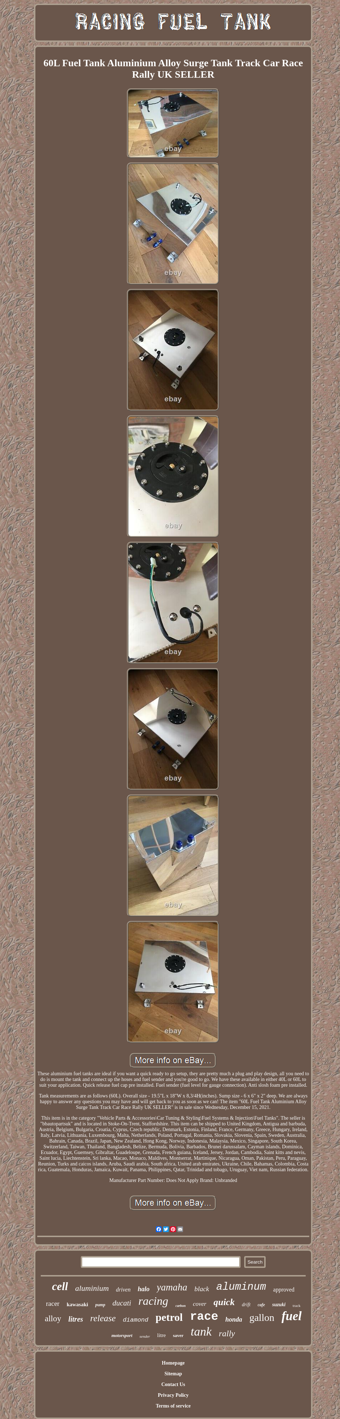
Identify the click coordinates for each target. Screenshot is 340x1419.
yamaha (172, 1287)
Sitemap (173, 1373)
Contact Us (173, 1384)
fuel (291, 1316)
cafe (261, 1304)
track (297, 1305)
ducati (121, 1303)
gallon (261, 1317)
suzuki (278, 1304)
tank (201, 1331)
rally (227, 1333)
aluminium (92, 1288)
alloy (53, 1318)
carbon (181, 1306)
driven (123, 1290)
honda (233, 1319)
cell (60, 1286)
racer (52, 1303)
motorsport (122, 1335)
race (204, 1316)
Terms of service (173, 1406)
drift (246, 1304)
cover (199, 1303)
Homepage (173, 1363)
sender (144, 1336)
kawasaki (77, 1304)
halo (143, 1289)
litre (161, 1335)
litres (75, 1319)
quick (224, 1302)
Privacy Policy (173, 1395)
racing (153, 1300)
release (102, 1318)
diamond (135, 1320)
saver (178, 1335)
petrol (169, 1317)
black (201, 1289)
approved (284, 1290)
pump (100, 1304)
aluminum (241, 1287)
